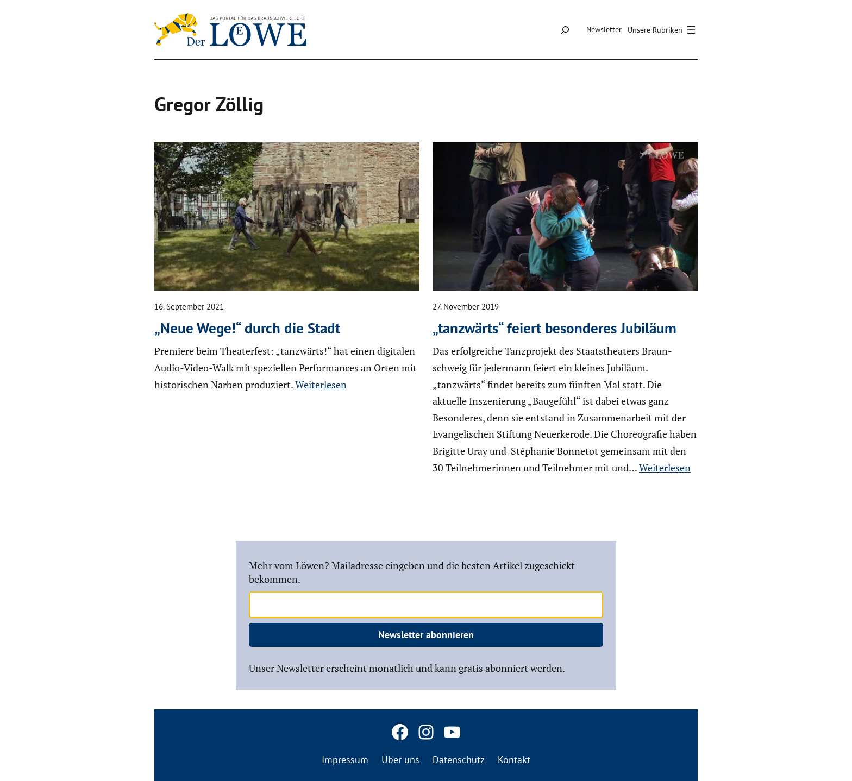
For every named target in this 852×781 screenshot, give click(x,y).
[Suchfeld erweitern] (565, 29)
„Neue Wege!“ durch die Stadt (247, 328)
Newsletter (604, 29)
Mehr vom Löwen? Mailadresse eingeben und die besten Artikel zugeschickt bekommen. (412, 572)
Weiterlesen (321, 384)
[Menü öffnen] (663, 29)
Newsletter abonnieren (426, 634)
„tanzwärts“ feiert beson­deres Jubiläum (554, 328)
